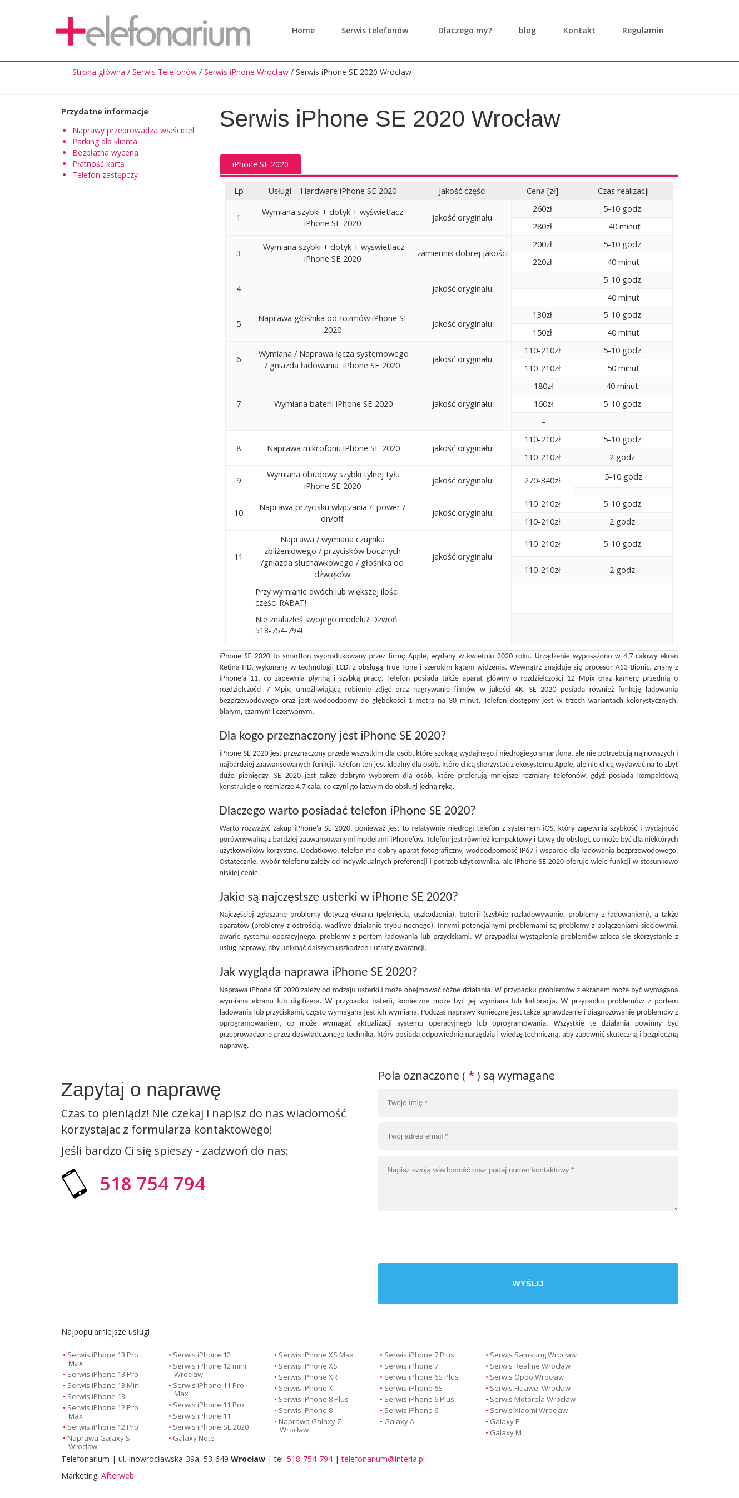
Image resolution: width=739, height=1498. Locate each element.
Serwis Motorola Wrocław (533, 1399)
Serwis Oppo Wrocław (527, 1377)
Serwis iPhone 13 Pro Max (102, 1359)
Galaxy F (504, 1421)
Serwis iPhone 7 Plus (419, 1355)
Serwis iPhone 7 (411, 1366)
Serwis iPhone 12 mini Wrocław (209, 1370)
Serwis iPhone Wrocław (246, 72)
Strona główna (98, 72)
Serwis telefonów (374, 30)
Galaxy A (399, 1421)
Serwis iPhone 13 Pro (102, 1374)
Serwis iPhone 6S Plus (421, 1377)
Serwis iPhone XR (308, 1377)
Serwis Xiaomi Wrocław (529, 1410)
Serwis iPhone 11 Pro (208, 1405)
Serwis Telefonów (164, 72)
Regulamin (640, 30)
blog (524, 30)
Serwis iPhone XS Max (316, 1355)
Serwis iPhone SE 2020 (211, 1427)
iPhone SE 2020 (260, 164)
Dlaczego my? (462, 30)
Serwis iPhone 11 (202, 1416)
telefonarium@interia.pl (383, 1459)
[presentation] (593, 1238)
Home (303, 30)
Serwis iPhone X (306, 1388)
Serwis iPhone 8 (306, 1410)
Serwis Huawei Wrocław (530, 1388)
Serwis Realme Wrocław (530, 1366)
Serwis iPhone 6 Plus (419, 1399)
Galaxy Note (194, 1438)
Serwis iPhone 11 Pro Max (208, 1389)
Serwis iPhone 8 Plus (314, 1399)
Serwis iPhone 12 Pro (102, 1427)
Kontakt (577, 30)
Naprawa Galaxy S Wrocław (98, 1442)
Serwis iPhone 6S (413, 1388)
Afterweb (117, 1475)
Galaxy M (506, 1432)
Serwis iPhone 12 (202, 1355)
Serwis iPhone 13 (96, 1396)
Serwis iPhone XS (308, 1366)
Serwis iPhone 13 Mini (104, 1385)
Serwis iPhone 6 (411, 1410)
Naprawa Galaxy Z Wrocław (310, 1425)
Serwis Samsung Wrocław (533, 1355)
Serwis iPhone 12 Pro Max (102, 1411)
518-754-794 (310, 1459)
